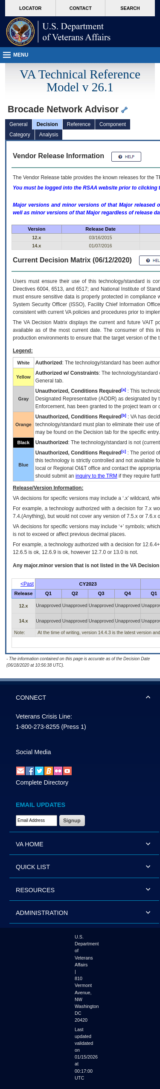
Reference (78, 124)
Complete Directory (42, 782)
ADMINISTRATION (42, 912)
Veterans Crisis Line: (44, 716)
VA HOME (30, 844)
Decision (47, 124)
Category (19, 135)
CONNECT (31, 697)
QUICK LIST (33, 866)
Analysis (48, 135)
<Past (27, 584)
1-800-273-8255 (37, 726)
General (18, 124)
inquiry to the (96, 476)
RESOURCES (35, 890)
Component (112, 124)
